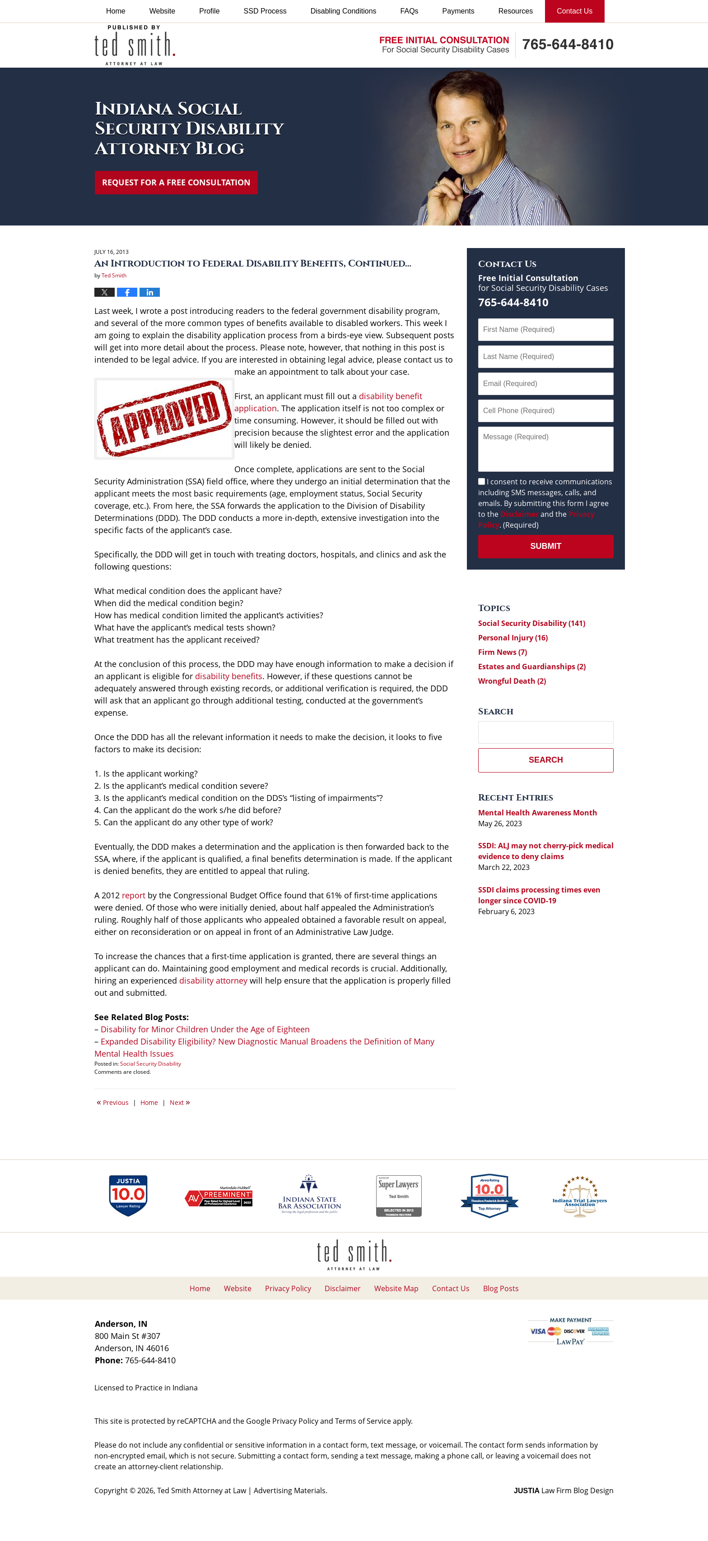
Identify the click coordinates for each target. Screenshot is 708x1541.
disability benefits (228, 676)
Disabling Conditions (344, 11)
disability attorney (213, 980)
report (133, 895)
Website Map (396, 1288)
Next (180, 1102)
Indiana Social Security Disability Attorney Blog (134, 45)
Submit (546, 546)
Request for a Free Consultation (176, 182)
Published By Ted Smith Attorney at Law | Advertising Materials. (497, 45)
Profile (209, 11)
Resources (515, 11)
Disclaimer (519, 514)
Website (162, 11)
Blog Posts (501, 1288)
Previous (113, 1102)
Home (116, 11)
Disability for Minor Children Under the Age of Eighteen (205, 1029)
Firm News (502, 652)
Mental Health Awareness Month (537, 813)
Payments (458, 11)
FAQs (410, 11)
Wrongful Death (512, 681)
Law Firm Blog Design (564, 1490)
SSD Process (265, 11)
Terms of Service (363, 1421)
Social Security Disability (150, 1063)
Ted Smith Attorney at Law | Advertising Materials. (242, 1490)
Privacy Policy (288, 1288)
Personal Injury (513, 638)
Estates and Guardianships (532, 667)
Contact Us (574, 11)
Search (546, 759)
